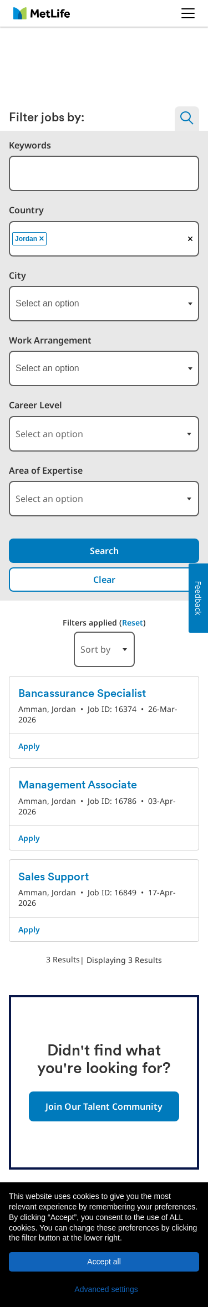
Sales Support (53, 877)
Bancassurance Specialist (82, 694)
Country (26, 210)
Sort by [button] (95, 649)
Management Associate (77, 785)
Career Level (35, 405)
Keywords (30, 145)
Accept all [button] (104, 1261)
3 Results (63, 959)
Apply (29, 746)
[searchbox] (109, 238)
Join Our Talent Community (104, 1106)
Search (104, 551)
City (17, 275)
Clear (104, 579)
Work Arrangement (50, 340)
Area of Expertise (46, 470)
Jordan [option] (30, 239)
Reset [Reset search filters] (132, 622)
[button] (104, 1289)
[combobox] (104, 173)
